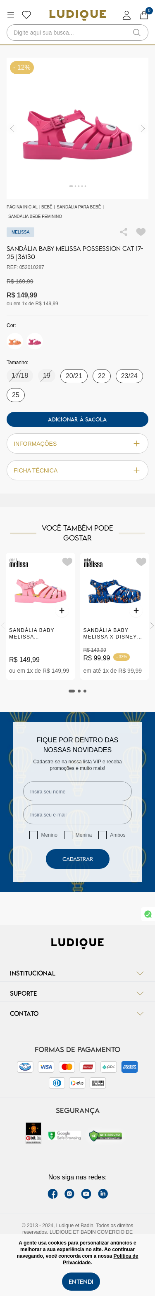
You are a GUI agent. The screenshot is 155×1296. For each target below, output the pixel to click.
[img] (143, 128)
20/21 (74, 375)
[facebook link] (53, 1194)
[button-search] (136, 32)
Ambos (117, 835)
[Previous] (3, 625)
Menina (84, 835)
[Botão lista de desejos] (26, 15)
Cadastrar (77, 859)
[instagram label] (69, 1194)
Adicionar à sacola (77, 419)
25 (15, 394)
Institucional (77, 973)
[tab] (72, 691)
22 (101, 375)
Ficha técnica (77, 470)
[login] (127, 15)
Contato (77, 1013)
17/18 (20, 375)
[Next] (152, 625)
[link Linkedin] (103, 1194)
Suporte (77, 993)
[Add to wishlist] (141, 232)
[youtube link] (86, 1194)
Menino (49, 835)
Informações (77, 443)
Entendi (81, 1281)
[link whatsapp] (148, 914)
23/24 (129, 375)
